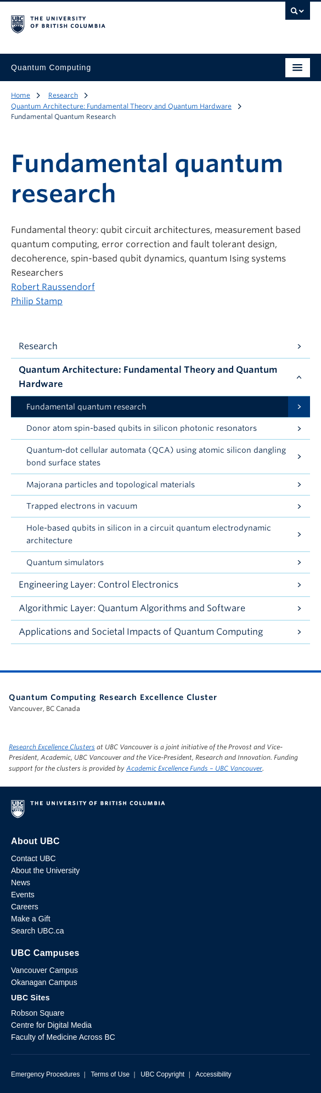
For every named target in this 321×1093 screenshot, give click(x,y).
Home (20, 95)
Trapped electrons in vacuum (81, 506)
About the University (45, 870)
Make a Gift (30, 918)
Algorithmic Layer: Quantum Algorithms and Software (132, 608)
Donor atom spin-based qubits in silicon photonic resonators (141, 428)
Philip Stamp (37, 301)
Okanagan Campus (44, 982)
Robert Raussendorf (53, 287)
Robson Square (37, 1013)
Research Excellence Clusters (52, 747)
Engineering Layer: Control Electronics (98, 584)
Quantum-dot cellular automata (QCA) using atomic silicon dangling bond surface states (156, 456)
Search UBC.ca (37, 930)
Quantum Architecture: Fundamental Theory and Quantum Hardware (121, 106)
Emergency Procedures (45, 1074)
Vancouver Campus (44, 970)
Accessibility (213, 1074)
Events (23, 894)
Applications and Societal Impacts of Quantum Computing (141, 632)
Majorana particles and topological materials (110, 484)
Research (63, 95)
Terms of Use (110, 1074)
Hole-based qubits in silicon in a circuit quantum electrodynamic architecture (148, 534)
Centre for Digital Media (51, 1025)
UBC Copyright (162, 1074)
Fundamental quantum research (86, 406)
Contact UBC (33, 858)
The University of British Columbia (116, 22)
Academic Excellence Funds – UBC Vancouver (194, 768)
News (20, 882)
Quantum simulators (65, 562)
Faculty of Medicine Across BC (63, 1037)
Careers (24, 906)
